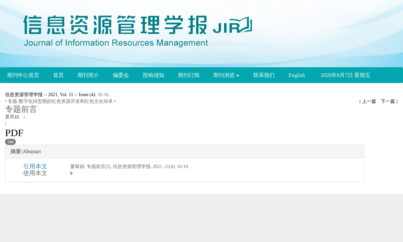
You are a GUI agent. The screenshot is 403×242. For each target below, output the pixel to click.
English (296, 75)
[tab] (184, 151)
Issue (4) (87, 94)
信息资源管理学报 (24, 94)
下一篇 (389, 101)
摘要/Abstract (25, 151)
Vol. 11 (66, 94)
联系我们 (264, 75)
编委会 (121, 75)
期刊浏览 (226, 75)
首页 (58, 75)
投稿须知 (153, 75)
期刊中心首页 (23, 75)
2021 (52, 94)
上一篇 (367, 101)
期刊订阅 (188, 75)
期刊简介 (88, 75)
